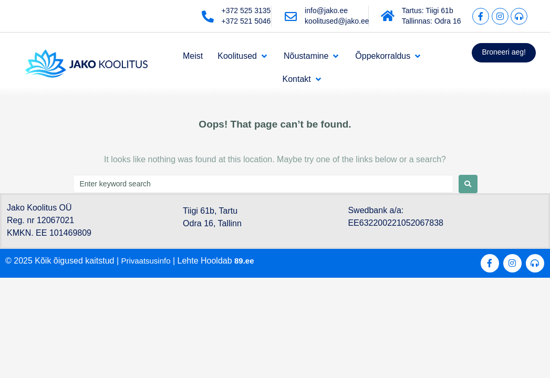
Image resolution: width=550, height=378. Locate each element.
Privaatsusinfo (147, 260)
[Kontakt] (302, 79)
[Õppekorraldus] (389, 56)
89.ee (248, 260)
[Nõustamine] (312, 56)
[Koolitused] (243, 56)
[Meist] (193, 56)
